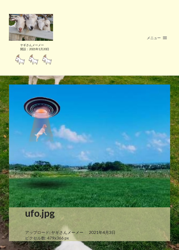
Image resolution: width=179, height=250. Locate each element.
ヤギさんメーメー (67, 232)
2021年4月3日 (102, 232)
